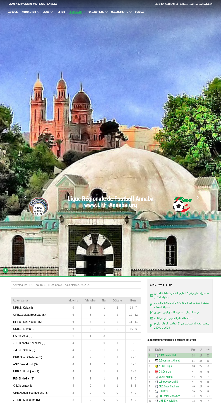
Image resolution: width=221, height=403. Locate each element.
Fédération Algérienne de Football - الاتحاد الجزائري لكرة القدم (181, 4)
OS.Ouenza (165, 371)
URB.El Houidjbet (168, 400)
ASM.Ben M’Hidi (167, 355)
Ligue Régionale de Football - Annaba (33, 3)
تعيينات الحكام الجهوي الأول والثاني (173, 318)
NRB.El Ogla (165, 366)
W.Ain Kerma (165, 376)
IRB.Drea (163, 391)
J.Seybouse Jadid (168, 381)
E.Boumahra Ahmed (169, 360)
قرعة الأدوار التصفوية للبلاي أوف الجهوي (177, 312)
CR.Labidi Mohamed (169, 396)
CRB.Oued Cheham (169, 386)
